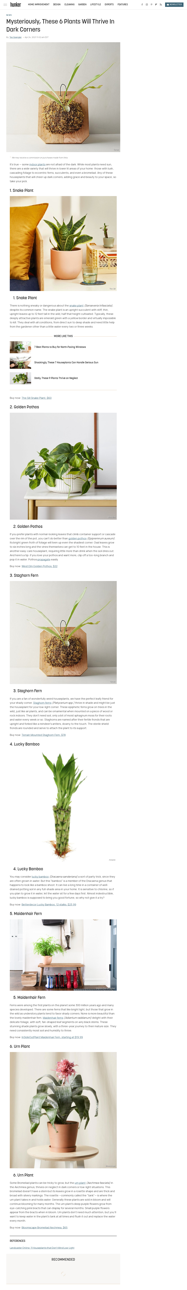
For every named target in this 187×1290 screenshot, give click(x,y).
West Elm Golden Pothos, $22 (39, 566)
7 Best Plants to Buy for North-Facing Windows (60, 347)
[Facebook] (142, 4)
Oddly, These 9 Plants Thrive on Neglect (56, 378)
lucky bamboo (40, 877)
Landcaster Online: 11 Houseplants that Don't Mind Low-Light (42, 1248)
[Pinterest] (151, 4)
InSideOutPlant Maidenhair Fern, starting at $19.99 (52, 1037)
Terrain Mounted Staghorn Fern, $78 (44, 735)
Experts (109, 5)
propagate (44, 559)
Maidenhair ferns (53, 1018)
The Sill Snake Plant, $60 (37, 398)
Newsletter (174, 5)
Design (57, 5)
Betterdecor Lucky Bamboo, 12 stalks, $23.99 (49, 904)
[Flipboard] (156, 4)
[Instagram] (147, 4)
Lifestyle (95, 5)
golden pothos (77, 538)
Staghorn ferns (42, 703)
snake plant (76, 305)
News (9, 15)
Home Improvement (38, 5)
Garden (82, 5)
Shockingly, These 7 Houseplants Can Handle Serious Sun (66, 362)
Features (123, 5)
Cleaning (69, 5)
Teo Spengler (15, 37)
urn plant (80, 1183)
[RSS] (161, 4)
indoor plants (37, 164)
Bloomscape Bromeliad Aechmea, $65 (44, 1227)
